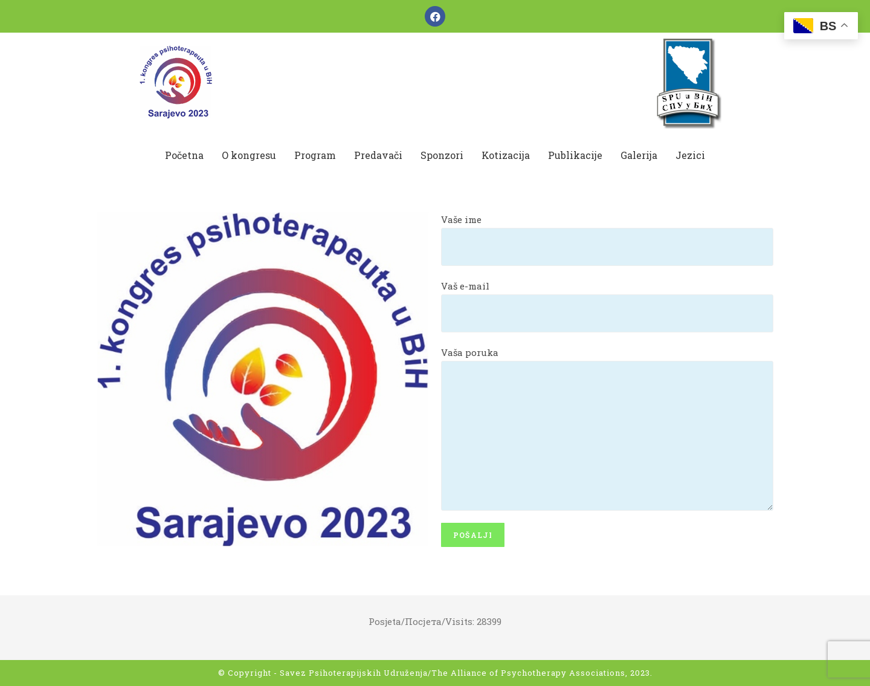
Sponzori (441, 155)
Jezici (690, 155)
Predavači (378, 155)
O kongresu (249, 155)
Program (315, 155)
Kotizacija (506, 155)
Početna (184, 155)
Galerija (638, 155)
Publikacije (575, 155)
